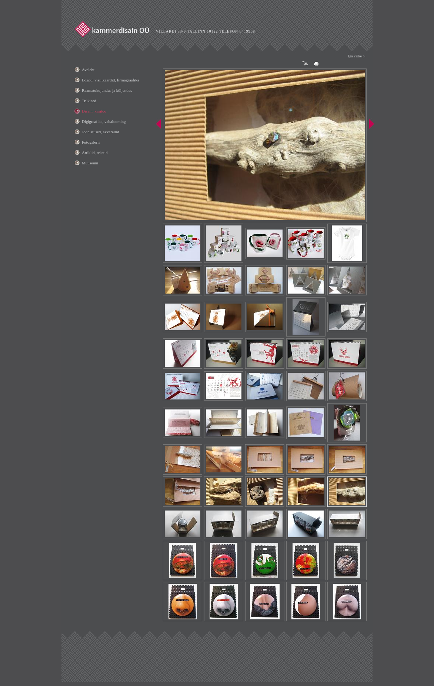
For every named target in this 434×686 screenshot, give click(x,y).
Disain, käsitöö (94, 111)
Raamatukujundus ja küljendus (107, 90)
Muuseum (90, 163)
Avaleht (88, 69)
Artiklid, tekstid (95, 152)
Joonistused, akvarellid (100, 132)
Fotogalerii (91, 142)
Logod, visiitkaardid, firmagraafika (110, 80)
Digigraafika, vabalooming (104, 121)
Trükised (89, 100)
